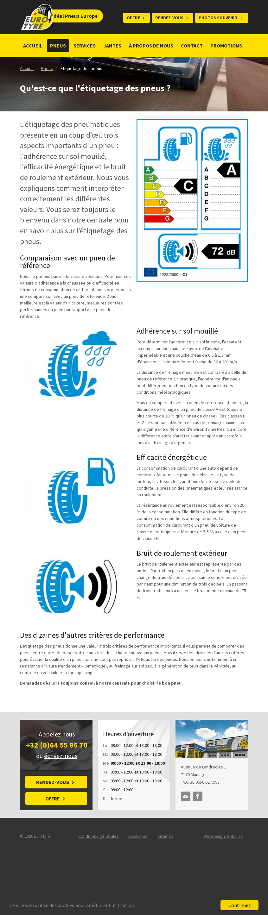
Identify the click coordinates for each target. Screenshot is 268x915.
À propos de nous (151, 45)
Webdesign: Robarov (223, 836)
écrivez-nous (60, 756)
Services (84, 45)
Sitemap (165, 836)
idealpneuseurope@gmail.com (185, 796)
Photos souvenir (218, 18)
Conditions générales (98, 836)
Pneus (58, 45)
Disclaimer (138, 836)
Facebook (197, 796)
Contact (192, 45)
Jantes (112, 45)
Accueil (32, 45)
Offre (133, 18)
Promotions (226, 45)
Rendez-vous (169, 18)
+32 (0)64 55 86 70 (56, 745)
